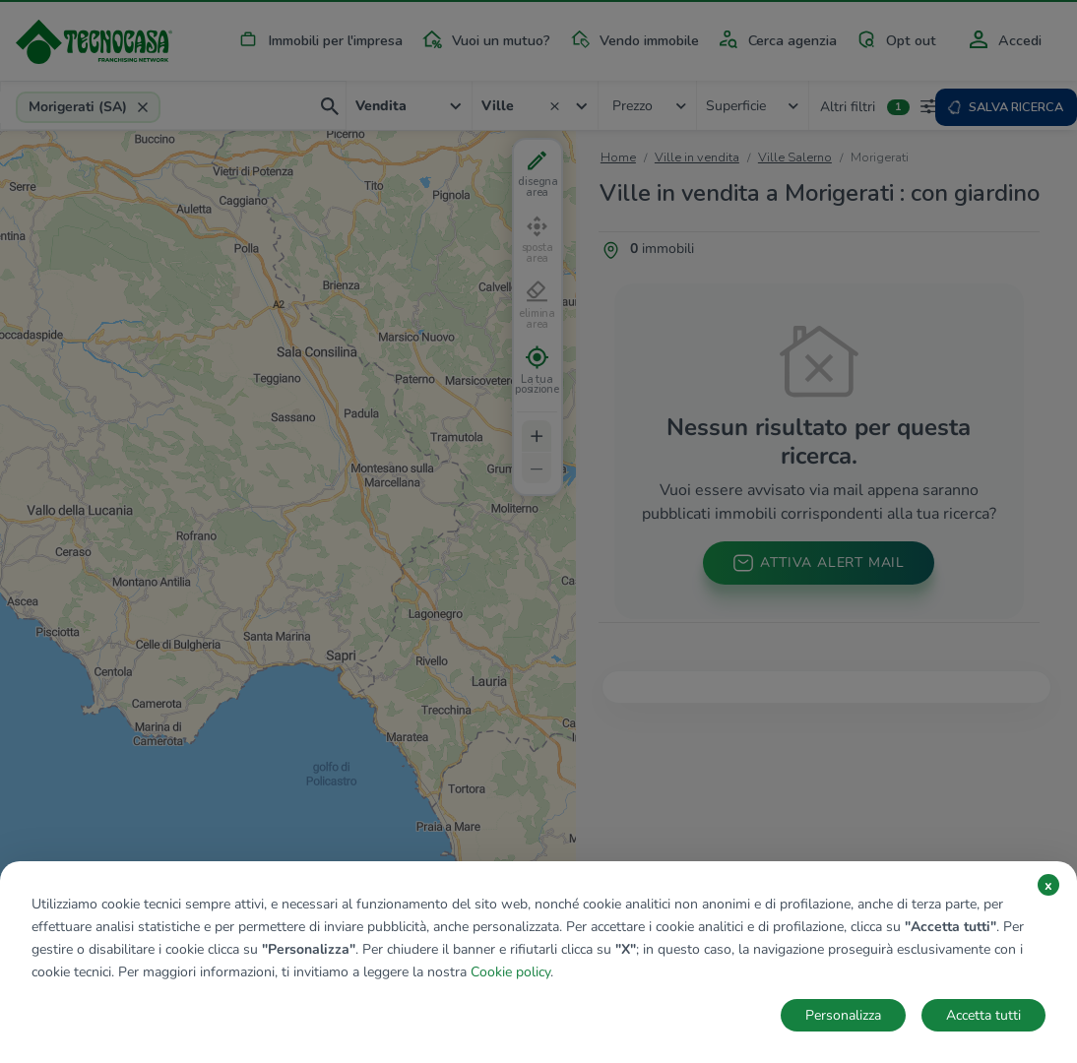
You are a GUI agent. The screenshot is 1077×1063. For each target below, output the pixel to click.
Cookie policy (510, 972)
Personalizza (843, 1015)
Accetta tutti (983, 1015)
